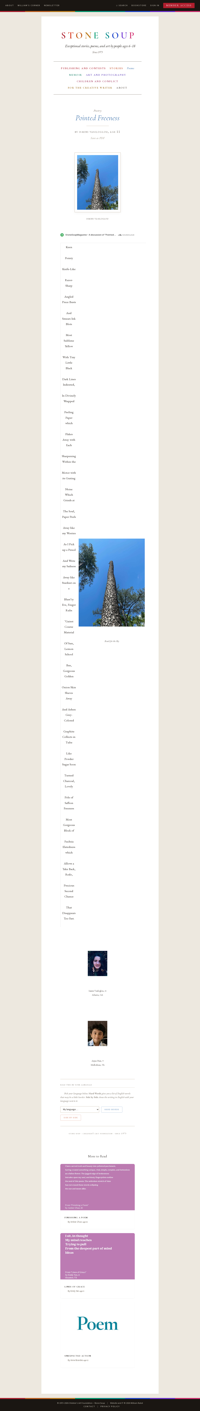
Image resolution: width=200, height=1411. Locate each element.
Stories (116, 68)
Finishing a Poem (76, 1217)
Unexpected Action (77, 1355)
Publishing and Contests (83, 68)
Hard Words (111, 1109)
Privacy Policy (110, 1406)
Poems (130, 68)
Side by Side (71, 1117)
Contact (89, 1406)
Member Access (179, 5)
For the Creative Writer (90, 87)
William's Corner (29, 5)
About (9, 5)
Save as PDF (97, 138)
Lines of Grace (74, 1286)
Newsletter (52, 5)
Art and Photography (106, 74)
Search (123, 5)
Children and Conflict (97, 81)
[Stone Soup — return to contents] (98, 35)
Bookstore (139, 5)
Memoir (75, 74)
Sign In (154, 5)
